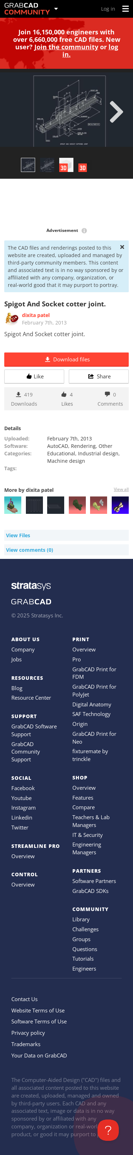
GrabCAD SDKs (90, 890)
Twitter (19, 827)
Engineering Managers (86, 848)
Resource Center (31, 697)
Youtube (21, 797)
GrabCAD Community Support (25, 751)
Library (81, 919)
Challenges (85, 929)
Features (82, 797)
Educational (61, 453)
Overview (23, 856)
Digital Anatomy (91, 704)
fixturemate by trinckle (90, 755)
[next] (116, 111)
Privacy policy (28, 1032)
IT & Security (87, 834)
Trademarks (25, 1044)
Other (105, 446)
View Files (18, 535)
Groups (81, 939)
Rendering (83, 446)
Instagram (23, 807)
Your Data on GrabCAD (39, 1055)
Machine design (66, 460)
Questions (84, 949)
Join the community (66, 47)
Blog (16, 688)
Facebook (23, 788)
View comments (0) (29, 549)
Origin (80, 723)
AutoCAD (57, 446)
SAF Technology (91, 713)
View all (121, 489)
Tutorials (83, 958)
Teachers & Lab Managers (91, 821)
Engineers (84, 968)
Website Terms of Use (38, 1010)
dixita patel (36, 315)
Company (23, 649)
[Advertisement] (66, 203)
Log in (108, 8)
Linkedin (21, 817)
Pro (76, 659)
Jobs (16, 659)
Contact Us (24, 999)
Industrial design (98, 453)
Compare (83, 807)
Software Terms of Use (39, 1021)
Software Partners (94, 880)
